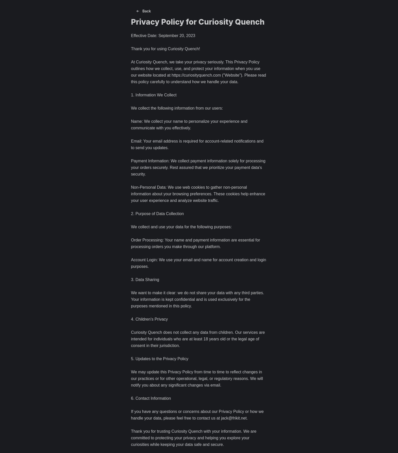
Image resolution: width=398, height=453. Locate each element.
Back (143, 11)
